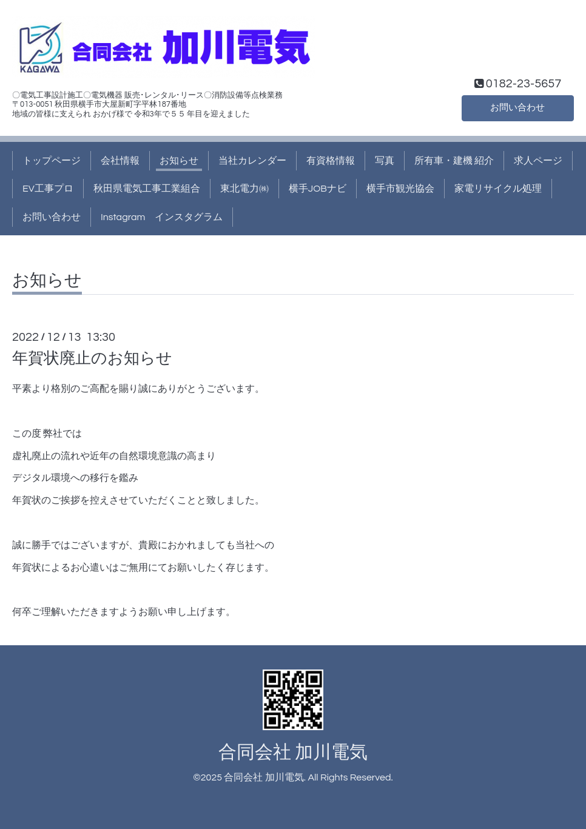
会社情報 (120, 161)
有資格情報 (330, 161)
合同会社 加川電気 (293, 752)
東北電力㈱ (244, 188)
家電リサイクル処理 (498, 188)
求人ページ (538, 161)
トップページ (51, 161)
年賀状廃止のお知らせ (92, 358)
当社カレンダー (252, 161)
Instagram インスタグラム (162, 217)
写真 (384, 161)
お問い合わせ (517, 107)
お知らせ (179, 161)
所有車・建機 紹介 (454, 161)
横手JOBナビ (317, 188)
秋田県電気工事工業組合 (146, 188)
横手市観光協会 (400, 188)
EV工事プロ (47, 188)
